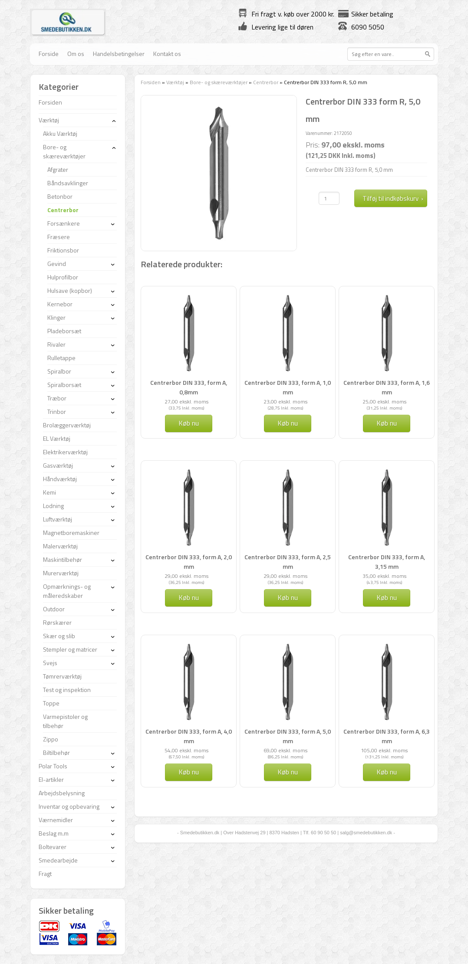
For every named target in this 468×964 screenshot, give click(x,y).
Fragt (45, 873)
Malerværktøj (60, 546)
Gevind (56, 263)
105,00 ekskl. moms (384, 750)
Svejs (50, 662)
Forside (49, 53)
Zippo (50, 739)
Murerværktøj (61, 572)
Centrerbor (265, 82)
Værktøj (175, 82)
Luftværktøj (57, 519)
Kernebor (60, 303)
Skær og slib (59, 635)
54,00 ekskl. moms (186, 750)
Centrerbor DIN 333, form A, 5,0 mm (287, 736)
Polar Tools (53, 766)
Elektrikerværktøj (65, 451)
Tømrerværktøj (62, 676)
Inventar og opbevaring (69, 806)
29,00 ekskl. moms (186, 576)
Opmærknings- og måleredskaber (67, 591)
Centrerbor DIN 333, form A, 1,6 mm (386, 387)
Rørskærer (57, 622)
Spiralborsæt (64, 384)
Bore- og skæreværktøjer (218, 82)
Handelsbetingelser (119, 53)
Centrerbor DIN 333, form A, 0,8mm (188, 387)
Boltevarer (52, 846)
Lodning (53, 505)
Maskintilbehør (62, 559)
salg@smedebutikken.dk (366, 832)
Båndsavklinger (67, 182)
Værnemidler (56, 819)
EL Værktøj (56, 438)
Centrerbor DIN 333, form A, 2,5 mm (287, 561)
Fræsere (58, 236)
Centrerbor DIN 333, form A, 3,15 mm (386, 561)
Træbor (56, 398)
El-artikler (51, 779)
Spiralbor (59, 371)
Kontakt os (167, 53)
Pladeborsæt (64, 330)
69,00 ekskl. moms (285, 750)
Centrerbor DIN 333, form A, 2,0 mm (188, 561)
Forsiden (151, 82)
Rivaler (56, 344)
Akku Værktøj (60, 133)
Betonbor (60, 196)
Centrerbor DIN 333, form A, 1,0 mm (287, 387)
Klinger (56, 317)
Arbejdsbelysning (62, 792)
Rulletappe (61, 357)
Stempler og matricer (70, 649)
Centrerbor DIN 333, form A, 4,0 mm (188, 736)
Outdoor (54, 608)
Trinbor (56, 411)
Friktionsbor (63, 250)
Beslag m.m (54, 833)
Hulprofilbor (62, 277)
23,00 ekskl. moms (285, 401)
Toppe (51, 703)
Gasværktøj (58, 465)
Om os (75, 53)
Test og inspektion (67, 689)
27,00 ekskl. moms (186, 401)
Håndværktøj (60, 478)
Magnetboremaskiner (71, 532)
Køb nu (188, 423)
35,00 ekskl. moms (384, 576)
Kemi (49, 492)
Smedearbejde (58, 860)
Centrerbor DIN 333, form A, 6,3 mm (386, 736)
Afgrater (57, 169)
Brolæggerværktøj (67, 425)
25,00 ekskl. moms (384, 401)
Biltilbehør (56, 752)
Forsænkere (63, 223)
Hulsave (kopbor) (69, 290)
